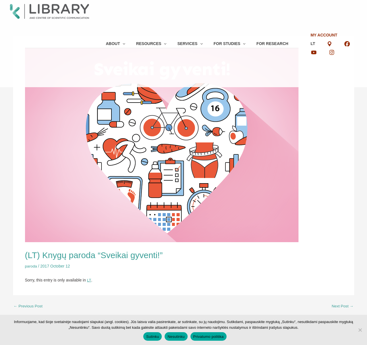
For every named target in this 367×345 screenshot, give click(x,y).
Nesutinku (175, 336)
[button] (112, 8)
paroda (31, 266)
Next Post (342, 306)
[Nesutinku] (360, 330)
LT (316, 4)
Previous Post (28, 306)
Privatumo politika (208, 336)
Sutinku (152, 336)
